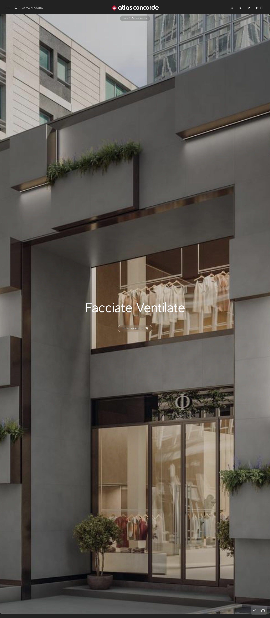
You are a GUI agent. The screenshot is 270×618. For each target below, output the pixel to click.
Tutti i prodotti (135, 328)
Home (125, 18)
